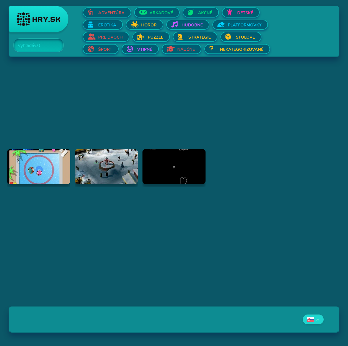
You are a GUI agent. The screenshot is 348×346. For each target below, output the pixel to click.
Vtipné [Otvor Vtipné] (144, 49)
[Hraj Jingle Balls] (106, 166)
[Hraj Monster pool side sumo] (38, 166)
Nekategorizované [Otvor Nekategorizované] (241, 49)
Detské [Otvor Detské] (245, 13)
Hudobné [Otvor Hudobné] (192, 25)
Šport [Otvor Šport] (105, 49)
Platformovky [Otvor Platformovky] (245, 25)
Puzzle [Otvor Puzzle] (156, 37)
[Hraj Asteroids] (174, 166)
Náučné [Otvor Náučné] (186, 49)
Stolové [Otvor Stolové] (245, 37)
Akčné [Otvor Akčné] (205, 13)
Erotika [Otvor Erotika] (107, 25)
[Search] (35, 45)
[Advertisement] (174, 107)
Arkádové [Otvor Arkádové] (161, 13)
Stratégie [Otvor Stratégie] (199, 37)
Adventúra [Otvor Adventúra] (111, 13)
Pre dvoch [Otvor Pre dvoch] (110, 37)
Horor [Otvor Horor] (149, 25)
